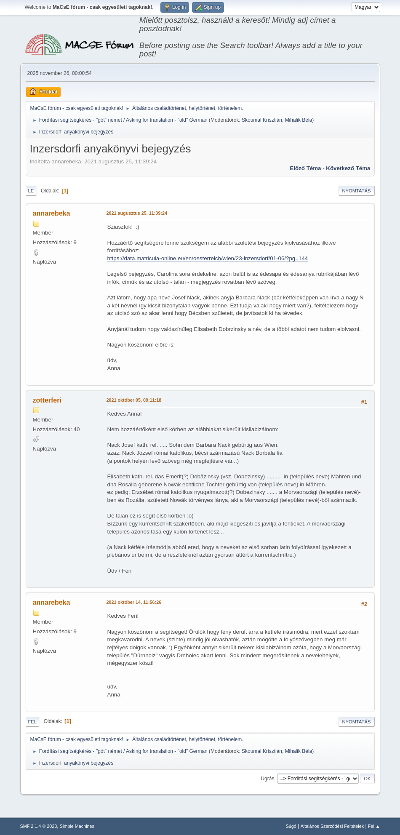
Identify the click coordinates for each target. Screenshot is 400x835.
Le (31, 190)
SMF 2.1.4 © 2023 (38, 826)
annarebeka (51, 213)
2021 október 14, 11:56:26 (134, 602)
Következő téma (348, 168)
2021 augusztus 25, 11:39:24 (137, 213)
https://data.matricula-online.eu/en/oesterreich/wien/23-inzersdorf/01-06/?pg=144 (207, 258)
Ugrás (267, 778)
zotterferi (47, 400)
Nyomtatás (356, 190)
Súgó (291, 826)
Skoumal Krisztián (262, 120)
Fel (32, 721)
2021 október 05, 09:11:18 (134, 400)
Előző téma (305, 168)
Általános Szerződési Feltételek (332, 826)
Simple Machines (77, 826)
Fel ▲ (374, 826)
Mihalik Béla (298, 120)
